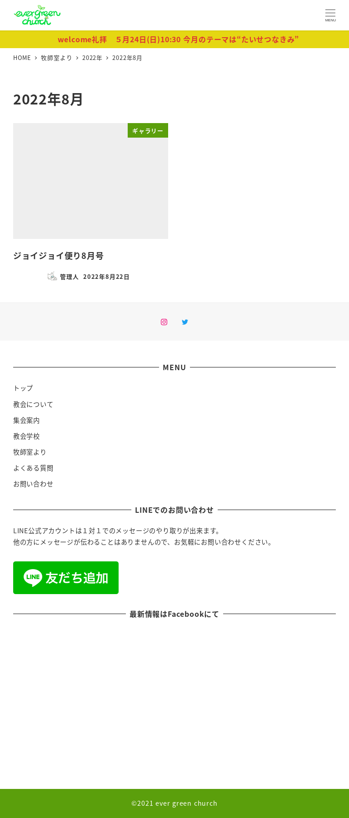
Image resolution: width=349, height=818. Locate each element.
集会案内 (26, 420)
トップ (23, 387)
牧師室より (30, 451)
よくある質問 (33, 467)
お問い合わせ (33, 483)
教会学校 (26, 436)
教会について (33, 404)
